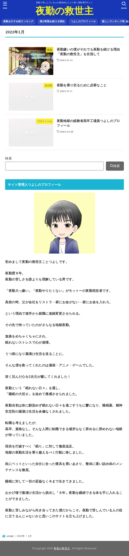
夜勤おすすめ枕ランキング (18, 21)
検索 (8, 158)
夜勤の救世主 (65, 10)
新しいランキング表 (113, 21)
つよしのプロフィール (83, 21)
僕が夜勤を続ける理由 (52, 21)
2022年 (21, 536)
